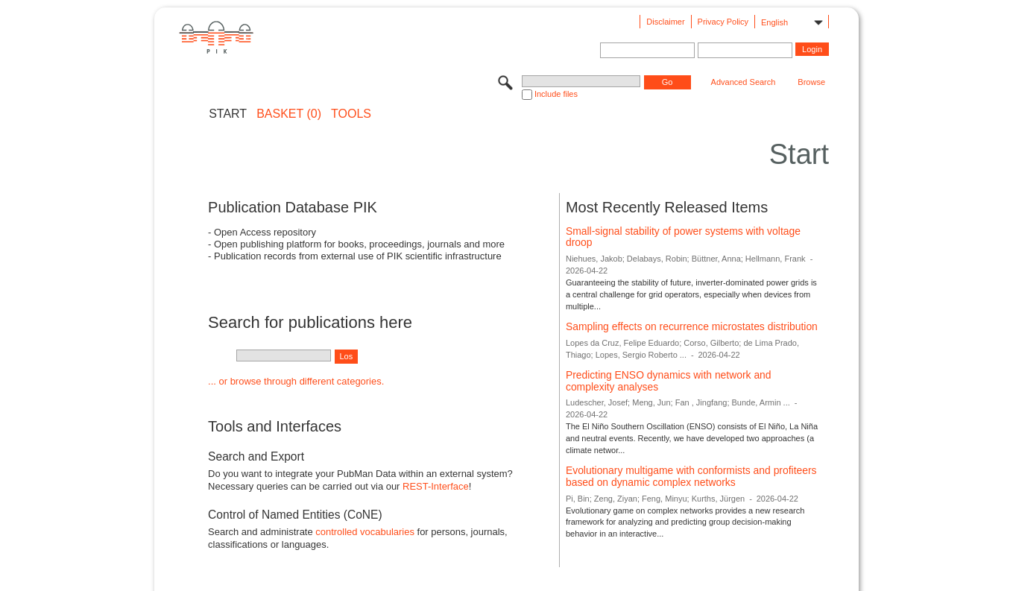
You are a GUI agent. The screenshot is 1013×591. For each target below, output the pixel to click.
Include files (556, 93)
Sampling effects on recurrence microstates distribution (692, 326)
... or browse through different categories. (296, 381)
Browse (811, 82)
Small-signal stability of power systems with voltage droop (683, 237)
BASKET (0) (288, 114)
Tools (351, 114)
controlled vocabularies (364, 531)
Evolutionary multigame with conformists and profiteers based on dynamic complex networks (691, 476)
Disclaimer (665, 21)
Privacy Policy (723, 21)
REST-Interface (436, 486)
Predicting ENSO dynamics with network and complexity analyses (668, 381)
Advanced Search (743, 82)
